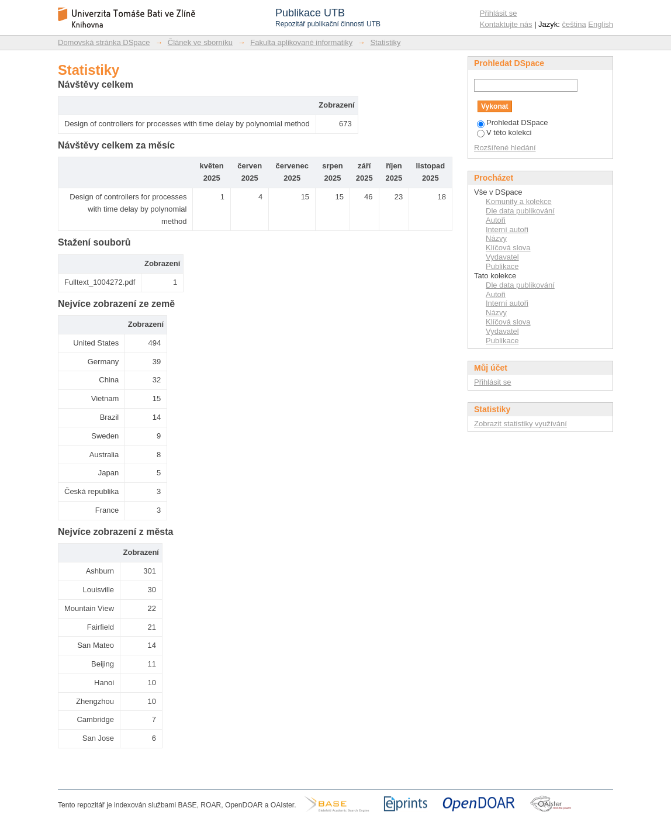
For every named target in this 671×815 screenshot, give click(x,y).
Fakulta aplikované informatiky (301, 42)
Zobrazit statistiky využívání (520, 423)
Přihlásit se (498, 13)
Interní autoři (507, 229)
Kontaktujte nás (506, 24)
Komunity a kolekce (519, 201)
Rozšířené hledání (505, 147)
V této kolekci (504, 132)
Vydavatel (502, 257)
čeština (574, 24)
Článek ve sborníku (200, 42)
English (600, 24)
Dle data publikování (520, 210)
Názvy (496, 238)
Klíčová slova (508, 247)
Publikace (502, 266)
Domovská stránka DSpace (104, 42)
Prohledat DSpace (512, 122)
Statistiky (385, 42)
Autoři (496, 220)
